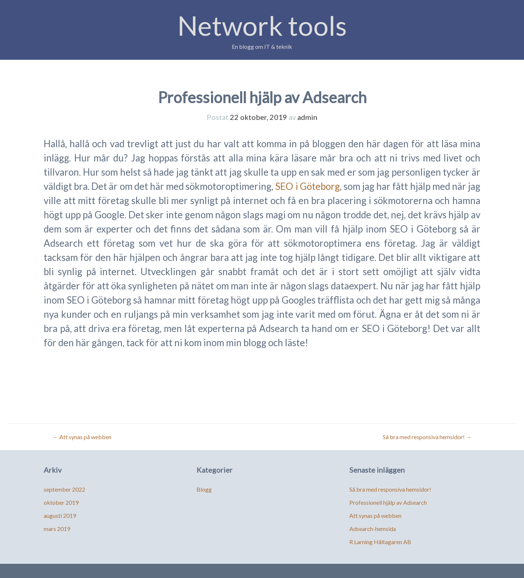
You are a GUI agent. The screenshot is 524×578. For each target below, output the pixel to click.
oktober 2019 (61, 502)
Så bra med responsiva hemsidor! (427, 436)
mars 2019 (57, 528)
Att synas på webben (81, 436)
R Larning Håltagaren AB (380, 541)
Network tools (262, 25)
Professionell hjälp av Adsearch (388, 502)
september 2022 (64, 489)
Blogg (204, 489)
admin (307, 117)
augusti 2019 (60, 515)
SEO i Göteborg (307, 186)
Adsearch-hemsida (372, 528)
